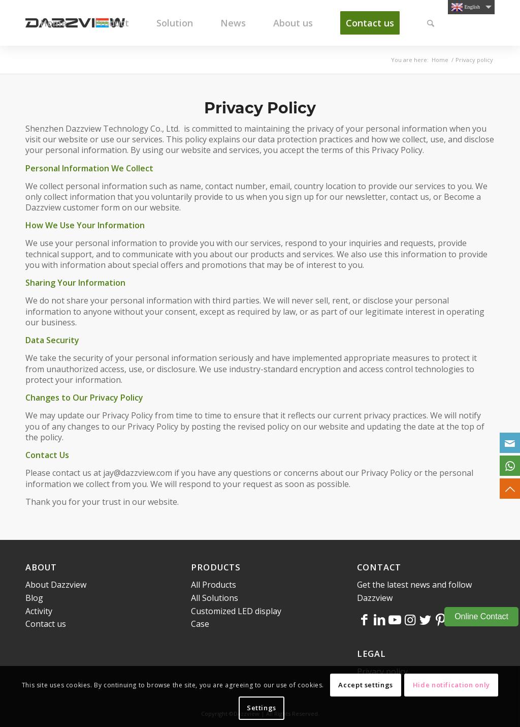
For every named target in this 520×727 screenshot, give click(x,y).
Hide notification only (451, 684)
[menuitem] (53, 23)
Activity (38, 611)
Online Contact (481, 616)
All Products (213, 584)
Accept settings (365, 684)
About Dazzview (55, 584)
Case (200, 623)
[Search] (430, 23)
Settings (261, 707)
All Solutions (214, 597)
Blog (34, 597)
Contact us (45, 623)
